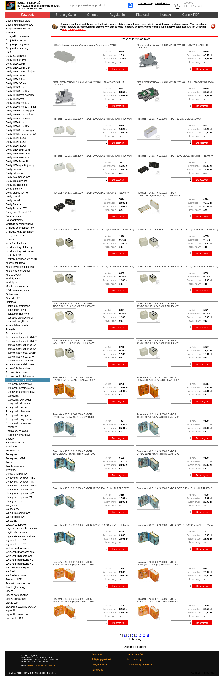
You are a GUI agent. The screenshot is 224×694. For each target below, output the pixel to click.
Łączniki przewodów (17, 614)
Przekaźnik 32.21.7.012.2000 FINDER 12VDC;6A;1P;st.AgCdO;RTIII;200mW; (92, 119)
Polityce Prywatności (74, 29)
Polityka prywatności (102, 659)
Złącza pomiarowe (16, 598)
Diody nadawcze (15, 169)
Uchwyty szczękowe (17, 473)
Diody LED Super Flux (18, 161)
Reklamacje (98, 670)
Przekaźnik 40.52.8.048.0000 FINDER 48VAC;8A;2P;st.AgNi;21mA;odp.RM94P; (74, 600)
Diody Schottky (14, 188)
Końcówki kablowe (16, 243)
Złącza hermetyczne (17, 595)
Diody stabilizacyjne (17, 192)
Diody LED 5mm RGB (18, 118)
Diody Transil (13, 200)
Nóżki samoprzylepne (18, 290)
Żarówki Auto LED (16, 575)
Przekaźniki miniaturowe (19, 380)
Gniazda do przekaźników (20, 227)
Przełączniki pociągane (18, 415)
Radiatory (11, 427)
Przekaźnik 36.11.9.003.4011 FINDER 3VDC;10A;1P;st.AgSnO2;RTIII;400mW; (93, 229)
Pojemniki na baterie (17, 325)
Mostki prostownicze (17, 286)
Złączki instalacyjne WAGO (21, 606)
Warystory (11, 505)
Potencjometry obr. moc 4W (21, 348)
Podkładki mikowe (16, 309)
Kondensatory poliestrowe (20, 251)
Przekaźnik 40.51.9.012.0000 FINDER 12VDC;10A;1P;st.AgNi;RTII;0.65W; (91, 488)
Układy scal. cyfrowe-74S (20, 481)
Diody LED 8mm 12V (17, 126)
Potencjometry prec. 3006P (21, 352)
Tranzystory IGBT (15, 458)
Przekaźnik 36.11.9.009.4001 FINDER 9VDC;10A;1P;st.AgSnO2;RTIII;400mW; (177, 266)
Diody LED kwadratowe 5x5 (21, 134)
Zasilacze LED (14, 579)
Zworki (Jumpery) (15, 587)
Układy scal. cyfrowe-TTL (20, 497)
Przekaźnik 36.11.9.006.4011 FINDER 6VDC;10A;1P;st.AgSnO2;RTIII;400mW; (93, 266)
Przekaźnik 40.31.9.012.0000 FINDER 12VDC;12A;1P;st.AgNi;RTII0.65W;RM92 (158, 415)
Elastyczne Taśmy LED (18, 212)
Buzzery (10, 32)
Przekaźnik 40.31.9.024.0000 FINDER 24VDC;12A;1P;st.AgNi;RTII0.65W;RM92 (158, 452)
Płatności (142, 15)
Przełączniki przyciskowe (19, 419)
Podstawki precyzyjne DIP (20, 317)
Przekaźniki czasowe (17, 372)
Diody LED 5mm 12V (17, 102)
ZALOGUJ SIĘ (145, 3)
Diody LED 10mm (15, 63)
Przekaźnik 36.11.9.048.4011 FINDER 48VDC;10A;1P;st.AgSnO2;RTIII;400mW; (158, 341)
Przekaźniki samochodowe (20, 391)
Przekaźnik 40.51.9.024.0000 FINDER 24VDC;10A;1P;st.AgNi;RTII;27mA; (175, 488)
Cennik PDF (190, 15)
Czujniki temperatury (17, 48)
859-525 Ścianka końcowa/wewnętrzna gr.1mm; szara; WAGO (85, 45)
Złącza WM (12, 602)
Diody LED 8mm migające (20, 130)
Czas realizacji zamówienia (140, 664)
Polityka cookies (100, 664)
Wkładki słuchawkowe (18, 512)
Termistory (11, 446)
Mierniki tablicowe (15, 263)
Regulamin (117, 15)
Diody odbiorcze (15, 173)
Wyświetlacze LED (16, 544)
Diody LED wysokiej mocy (20, 165)
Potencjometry (14, 333)
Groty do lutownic (15, 235)
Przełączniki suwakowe (18, 423)
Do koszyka (118, 69)
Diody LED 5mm (15, 98)
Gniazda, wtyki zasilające (20, 231)
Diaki (8, 52)
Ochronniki (12, 294)
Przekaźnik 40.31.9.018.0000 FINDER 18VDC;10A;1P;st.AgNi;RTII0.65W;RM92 (74, 452)
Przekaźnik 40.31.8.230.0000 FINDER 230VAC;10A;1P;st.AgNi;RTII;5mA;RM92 (158, 378)
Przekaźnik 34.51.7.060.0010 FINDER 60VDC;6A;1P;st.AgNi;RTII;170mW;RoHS (158, 194)
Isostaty (10, 239)
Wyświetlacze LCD (16, 540)
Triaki (9, 462)
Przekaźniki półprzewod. (19, 384)
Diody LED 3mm (15, 87)
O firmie (92, 15)
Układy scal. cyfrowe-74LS (20, 477)
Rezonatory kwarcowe (18, 434)
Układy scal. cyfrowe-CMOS (21, 485)
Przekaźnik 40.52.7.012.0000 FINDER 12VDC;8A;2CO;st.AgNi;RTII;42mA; (91, 525)
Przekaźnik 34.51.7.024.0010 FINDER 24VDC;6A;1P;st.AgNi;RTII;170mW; (91, 192)
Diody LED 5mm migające (20, 110)
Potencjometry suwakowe (20, 360)
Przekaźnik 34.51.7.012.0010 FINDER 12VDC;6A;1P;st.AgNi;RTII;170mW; (175, 155)
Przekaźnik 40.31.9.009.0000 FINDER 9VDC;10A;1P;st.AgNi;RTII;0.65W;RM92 (73, 415)
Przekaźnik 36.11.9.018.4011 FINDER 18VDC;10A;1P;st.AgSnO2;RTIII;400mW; (158, 304)
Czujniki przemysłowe (18, 44)
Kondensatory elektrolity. (19, 247)
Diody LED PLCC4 (16, 141)
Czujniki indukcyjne (16, 40)
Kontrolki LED (13, 255)
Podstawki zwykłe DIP (18, 321)
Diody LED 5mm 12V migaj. (21, 106)
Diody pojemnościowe (18, 177)
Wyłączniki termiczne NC (19, 559)
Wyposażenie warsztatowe (20, 536)
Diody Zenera (13, 204)
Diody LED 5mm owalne (19, 114)
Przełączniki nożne (16, 407)
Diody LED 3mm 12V (17, 91)
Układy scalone (14, 501)
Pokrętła (10, 329)
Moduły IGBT (13, 278)
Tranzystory (12, 454)
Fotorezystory (13, 216)
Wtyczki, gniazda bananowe (21, 528)
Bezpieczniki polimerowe (19, 24)
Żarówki (10, 571)
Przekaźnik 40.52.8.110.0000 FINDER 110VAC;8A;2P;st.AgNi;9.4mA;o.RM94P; (158, 600)
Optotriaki (11, 302)
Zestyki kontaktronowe (18, 583)
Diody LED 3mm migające (20, 95)
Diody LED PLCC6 (16, 145)
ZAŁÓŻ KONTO (162, 3)
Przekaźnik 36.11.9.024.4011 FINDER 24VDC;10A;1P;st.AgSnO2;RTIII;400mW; (74, 341)
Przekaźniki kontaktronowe (21, 376)
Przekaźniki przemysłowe (20, 388)
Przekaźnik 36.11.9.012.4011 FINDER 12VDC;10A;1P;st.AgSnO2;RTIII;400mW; (74, 304)
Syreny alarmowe (15, 442)
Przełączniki (12, 395)
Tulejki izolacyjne (15, 466)
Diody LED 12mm (15, 75)
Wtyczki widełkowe (16, 524)
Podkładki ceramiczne (18, 305)
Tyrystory (11, 470)
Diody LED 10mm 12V (18, 67)
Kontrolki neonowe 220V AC (21, 259)
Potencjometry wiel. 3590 (20, 364)
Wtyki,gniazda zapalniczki (20, 532)
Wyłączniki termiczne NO (19, 563)
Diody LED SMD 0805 (18, 153)
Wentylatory (12, 509)
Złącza (9, 591)
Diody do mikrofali (16, 56)
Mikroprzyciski (14, 274)
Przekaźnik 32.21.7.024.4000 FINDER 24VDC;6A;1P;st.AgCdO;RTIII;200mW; (92, 155)
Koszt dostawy (134, 659)
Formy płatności (135, 654)
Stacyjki (10, 438)
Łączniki (10, 610)
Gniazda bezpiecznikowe (19, 223)
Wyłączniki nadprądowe (19, 555)
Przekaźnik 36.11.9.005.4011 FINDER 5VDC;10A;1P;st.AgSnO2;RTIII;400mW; (177, 229)
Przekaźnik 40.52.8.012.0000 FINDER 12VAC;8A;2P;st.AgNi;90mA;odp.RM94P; (74, 563)
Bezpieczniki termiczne (18, 28)
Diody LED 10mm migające (21, 71)
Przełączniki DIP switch (18, 399)
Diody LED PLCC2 (16, 138)
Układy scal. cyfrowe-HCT (20, 493)
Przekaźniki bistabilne (18, 368)
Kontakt (165, 15)
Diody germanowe (16, 59)
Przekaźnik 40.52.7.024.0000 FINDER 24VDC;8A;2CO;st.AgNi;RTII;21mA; (175, 525)
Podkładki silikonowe (17, 313)
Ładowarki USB (14, 618)
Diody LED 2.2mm (16, 79)
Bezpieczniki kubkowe (18, 20)
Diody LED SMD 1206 (18, 157)
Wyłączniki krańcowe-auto (20, 552)
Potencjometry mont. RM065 (21, 341)
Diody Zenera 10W (16, 208)
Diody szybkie (13, 196)
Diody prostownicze (16, 180)
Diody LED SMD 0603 (18, 149)
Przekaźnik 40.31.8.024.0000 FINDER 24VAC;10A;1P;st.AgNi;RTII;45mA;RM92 (74, 378)
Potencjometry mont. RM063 (21, 337)
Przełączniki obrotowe (18, 411)
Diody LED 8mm (15, 122)
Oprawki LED (13, 298)
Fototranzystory (14, 220)
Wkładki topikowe (15, 516)
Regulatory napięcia (17, 430)
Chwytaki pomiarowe (17, 36)
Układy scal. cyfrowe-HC (19, 489)
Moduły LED (12, 282)
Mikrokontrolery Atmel (18, 270)
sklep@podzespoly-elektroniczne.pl (41, 665)
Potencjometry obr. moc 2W (21, 345)
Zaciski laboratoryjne (17, 567)
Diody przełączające (17, 184)
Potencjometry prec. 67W (20, 356)
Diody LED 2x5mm (16, 83)
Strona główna (65, 15)
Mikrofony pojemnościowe (20, 266)
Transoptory (12, 450)
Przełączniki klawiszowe (19, 403)
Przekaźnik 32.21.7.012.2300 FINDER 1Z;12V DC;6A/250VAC (169, 119)
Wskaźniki (11, 520)
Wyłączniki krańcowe (17, 548)
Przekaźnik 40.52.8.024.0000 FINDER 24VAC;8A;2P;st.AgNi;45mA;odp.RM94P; (158, 563)
